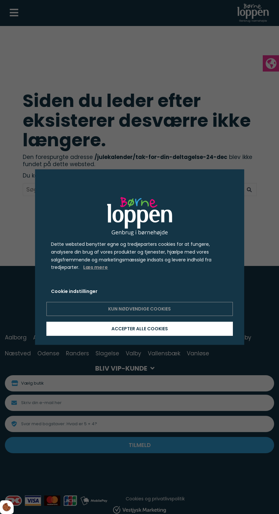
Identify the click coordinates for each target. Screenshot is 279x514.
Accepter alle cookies (139, 328)
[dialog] (139, 257)
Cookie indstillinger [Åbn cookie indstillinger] (74, 291)
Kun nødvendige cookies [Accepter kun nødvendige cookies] (139, 309)
